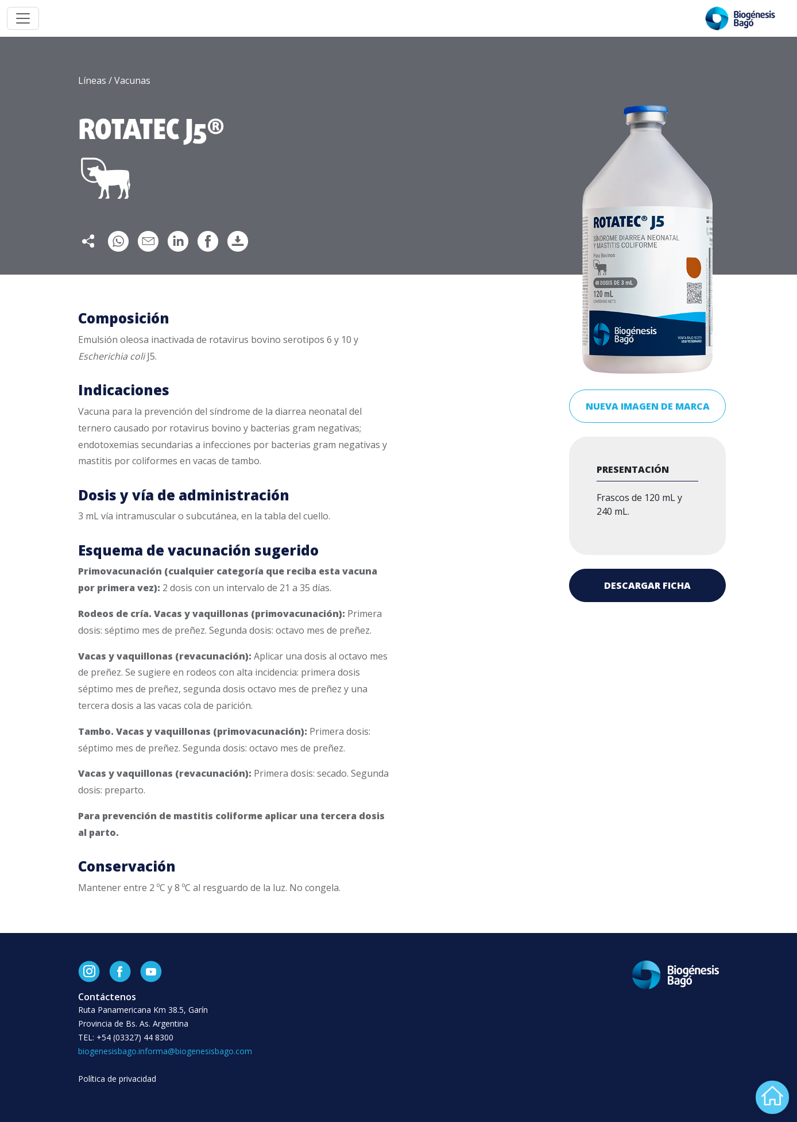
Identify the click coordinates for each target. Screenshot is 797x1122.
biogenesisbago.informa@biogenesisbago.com (165, 1051)
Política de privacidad (117, 1078)
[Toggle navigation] (23, 18)
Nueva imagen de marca (648, 406)
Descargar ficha (647, 585)
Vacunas (132, 80)
